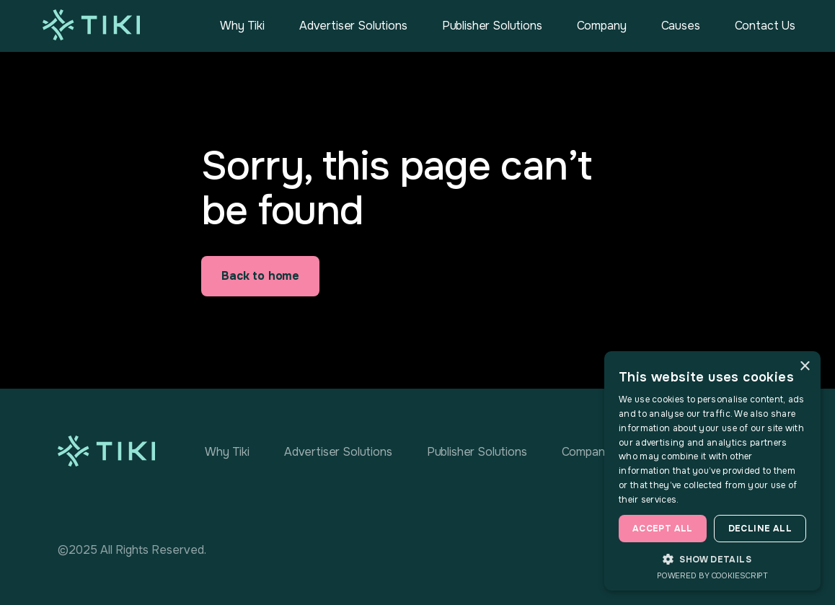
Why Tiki (242, 25)
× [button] (804, 366)
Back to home (260, 275)
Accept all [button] (662, 528)
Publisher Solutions (492, 25)
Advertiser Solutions (353, 25)
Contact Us (765, 25)
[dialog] (712, 471)
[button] (712, 559)
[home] (91, 24)
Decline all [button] (760, 528)
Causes (680, 25)
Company (602, 25)
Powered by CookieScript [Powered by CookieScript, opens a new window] (712, 575)
